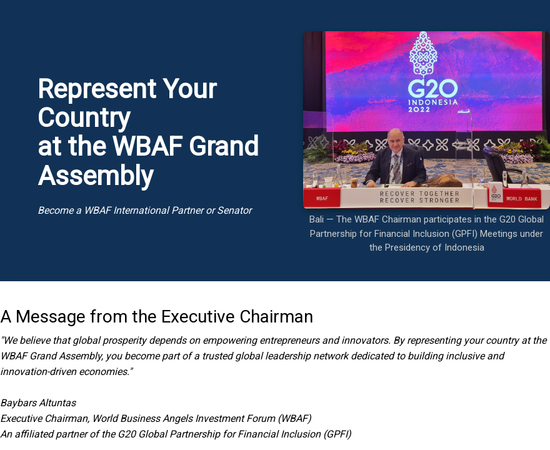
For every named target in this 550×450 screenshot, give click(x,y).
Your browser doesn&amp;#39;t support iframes (275, 225)
